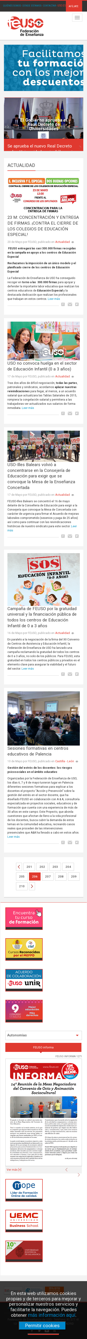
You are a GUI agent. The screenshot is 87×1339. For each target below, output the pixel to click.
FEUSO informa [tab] (43, 1047)
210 (22, 886)
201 (29, 867)
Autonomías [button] (43, 1035)
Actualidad (62, 242)
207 (48, 876)
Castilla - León (64, 761)
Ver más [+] (14, 1169)
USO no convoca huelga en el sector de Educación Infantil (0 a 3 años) (42, 366)
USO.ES (62, 5)
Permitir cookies (42, 1325)
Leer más (54, 299)
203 (55, 867)
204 (68, 867)
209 (74, 876)
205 (22, 876)
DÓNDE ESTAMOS (32, 5)
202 (42, 867)
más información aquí (51, 1315)
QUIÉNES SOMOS (12, 5)
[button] (69, 146)
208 (61, 876)
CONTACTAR (49, 5)
